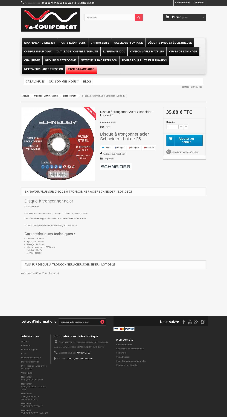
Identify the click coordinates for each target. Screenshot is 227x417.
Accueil (25, 341)
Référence (105, 122)
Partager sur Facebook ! (114, 154)
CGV (23, 353)
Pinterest (149, 147)
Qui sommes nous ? (64, 81)
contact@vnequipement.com (80, 358)
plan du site (196, 87)
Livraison (25, 345)
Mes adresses (122, 356)
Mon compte (124, 339)
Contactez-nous (183, 2)
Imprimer (109, 158)
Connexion (199, 2)
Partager (119, 147)
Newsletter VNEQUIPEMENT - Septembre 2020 (30, 396)
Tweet (106, 147)
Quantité (170, 122)
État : (102, 127)
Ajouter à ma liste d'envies (185, 152)
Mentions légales (29, 349)
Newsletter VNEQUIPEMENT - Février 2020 (33, 386)
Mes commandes (124, 344)
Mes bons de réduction (127, 365)
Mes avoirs (121, 352)
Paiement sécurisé (30, 361)
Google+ (134, 147)
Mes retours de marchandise (130, 348)
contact (185, 87)
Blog (87, 81)
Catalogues (35, 81)
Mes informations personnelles (131, 361)
